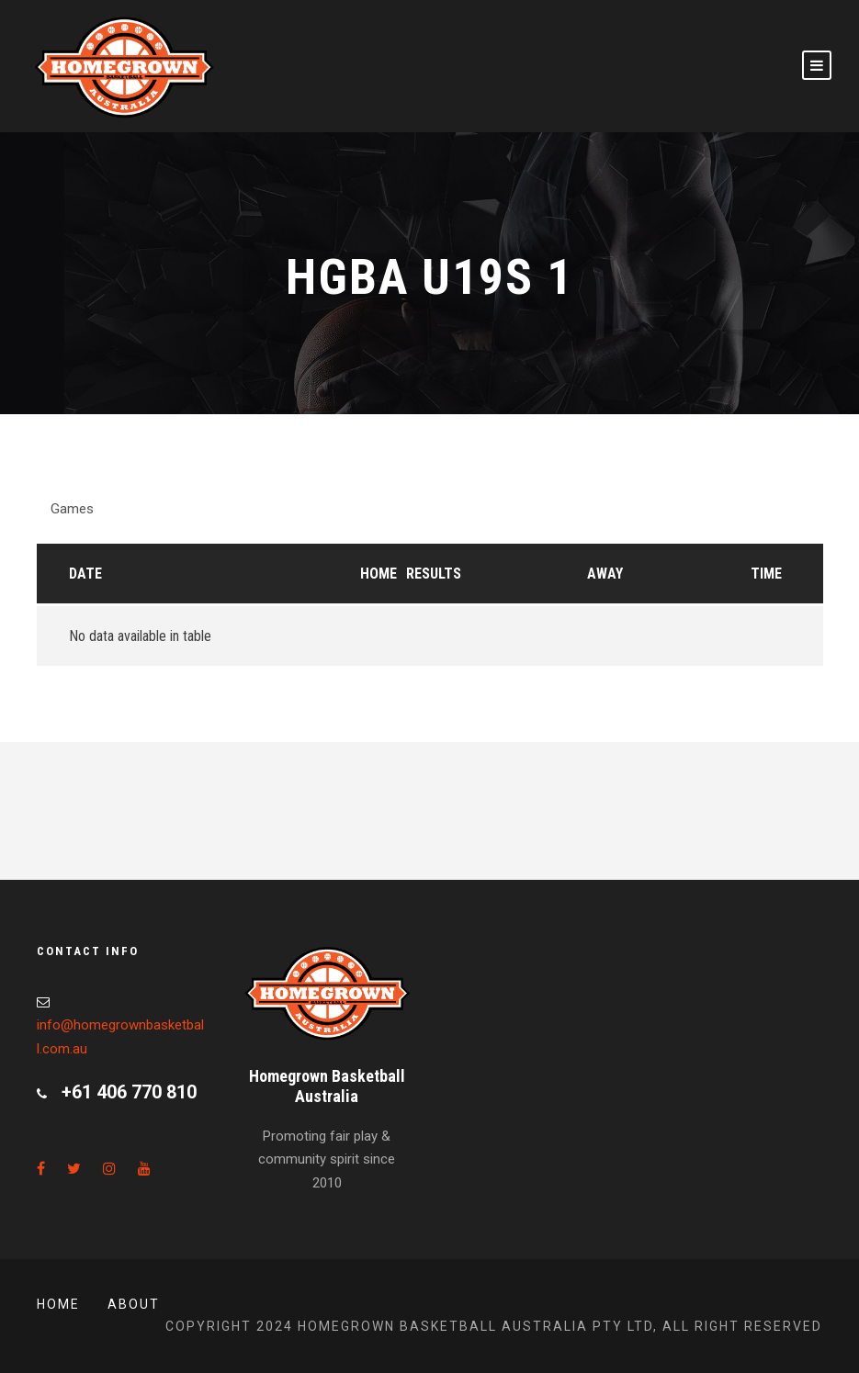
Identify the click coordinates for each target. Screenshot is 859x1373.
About (133, 1304)
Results (433, 573)
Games (72, 509)
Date (85, 573)
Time (766, 573)
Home (378, 573)
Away (605, 573)
